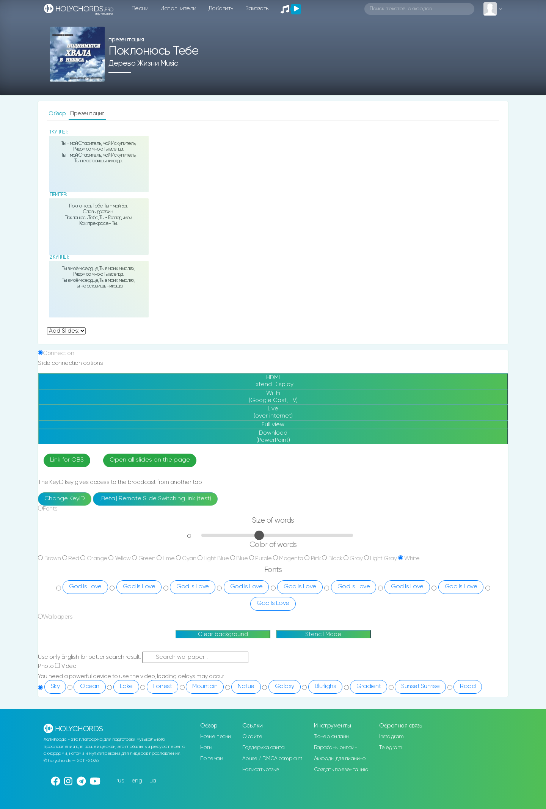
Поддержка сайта (263, 747)
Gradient (368, 686)
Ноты (206, 747)
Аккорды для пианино (340, 758)
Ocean (89, 686)
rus (120, 781)
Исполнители (178, 8)
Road (467, 686)
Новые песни (215, 736)
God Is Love (85, 587)
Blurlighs (325, 686)
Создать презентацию (341, 769)
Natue (246, 686)
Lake (126, 686)
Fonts (50, 509)
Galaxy (284, 686)
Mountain (204, 686)
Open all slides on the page (150, 460)
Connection (58, 353)
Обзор (58, 113)
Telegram (390, 747)
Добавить (221, 8)
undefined (66, 331)
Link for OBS (67, 460)
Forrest (162, 686)
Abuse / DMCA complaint (272, 758)
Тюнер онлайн (331, 736)
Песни (140, 8)
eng (137, 781)
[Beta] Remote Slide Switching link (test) (155, 499)
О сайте (252, 736)
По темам (211, 758)
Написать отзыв (260, 769)
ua (152, 781)
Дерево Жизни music (143, 64)
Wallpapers (57, 617)
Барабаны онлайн (336, 747)
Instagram (391, 736)
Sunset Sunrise (420, 686)
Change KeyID (64, 499)
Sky (55, 686)
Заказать (256, 8)
